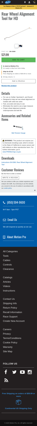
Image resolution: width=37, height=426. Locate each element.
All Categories (10, 251)
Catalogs (7, 277)
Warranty (7, 347)
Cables (6, 260)
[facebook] (5, 373)
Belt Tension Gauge (18, 133)
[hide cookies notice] (35, 190)
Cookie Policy (10, 342)
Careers (7, 329)
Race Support (10, 316)
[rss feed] (6, 381)
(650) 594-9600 (16, 202)
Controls (7, 264)
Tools (5, 256)
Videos (6, 286)
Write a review (10, 177)
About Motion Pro (16, 237)
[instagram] (30, 373)
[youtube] (22, 373)
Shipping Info (10, 303)
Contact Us (9, 299)
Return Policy (10, 307)
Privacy (7, 333)
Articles (7, 281)
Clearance (8, 269)
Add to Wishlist (18, 81)
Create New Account (14, 321)
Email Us (12, 219)
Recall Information (12, 312)
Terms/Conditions (12, 338)
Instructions (9, 290)
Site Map (7, 351)
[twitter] (14, 373)
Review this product (8, 86)
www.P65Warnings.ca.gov (12, 152)
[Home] (8, 2)
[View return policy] (14, 77)
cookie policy (8, 188)
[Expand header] (2, 2)
